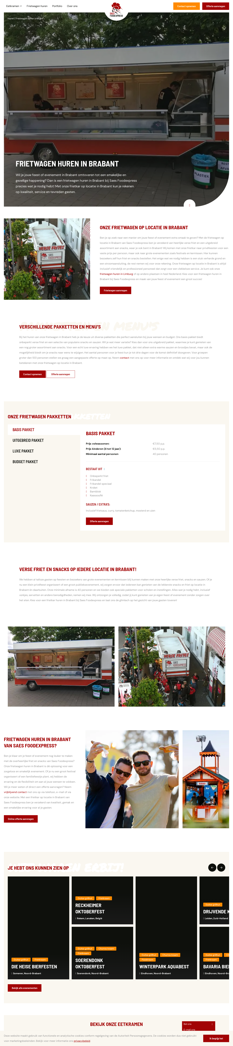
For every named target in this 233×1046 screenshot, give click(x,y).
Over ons (72, 6)
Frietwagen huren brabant (29, 18)
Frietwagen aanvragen (115, 290)
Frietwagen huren (37, 6)
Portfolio (57, 6)
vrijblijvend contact (15, 792)
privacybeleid (82, 1041)
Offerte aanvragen (215, 6)
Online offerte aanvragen (21, 818)
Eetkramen (14, 6)
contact (124, 357)
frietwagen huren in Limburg (116, 274)
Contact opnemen (186, 6)
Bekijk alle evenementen (24, 987)
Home (11, 18)
